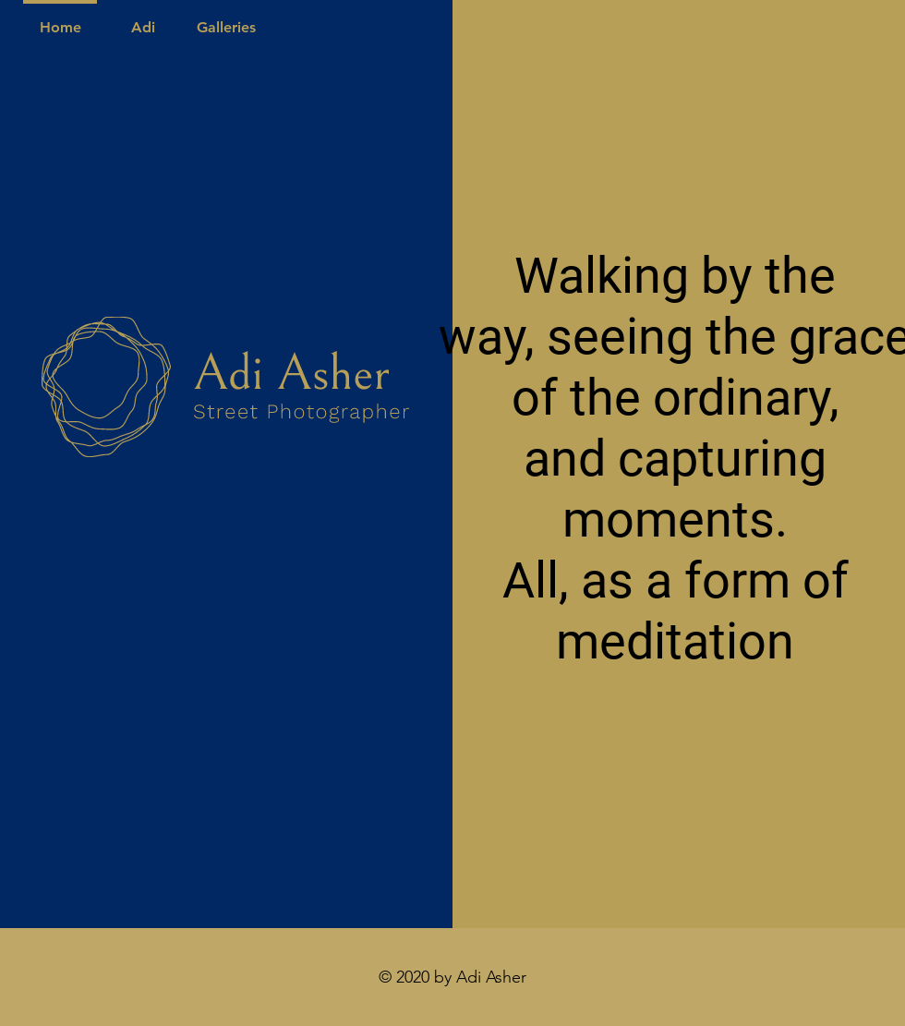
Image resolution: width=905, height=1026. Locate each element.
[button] (226, 19)
